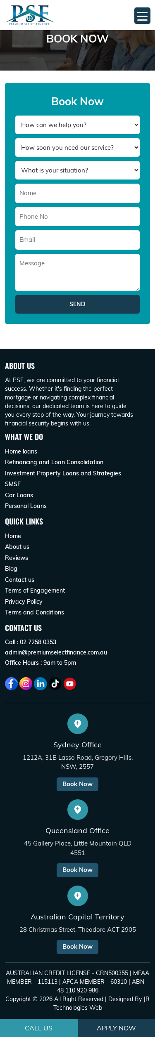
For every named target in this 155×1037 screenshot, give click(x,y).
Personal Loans (26, 506)
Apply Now (116, 1028)
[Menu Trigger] (142, 15)
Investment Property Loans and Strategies (63, 473)
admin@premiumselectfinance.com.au (56, 652)
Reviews (16, 558)
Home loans (21, 451)
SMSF (13, 484)
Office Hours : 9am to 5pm (40, 662)
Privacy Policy (24, 601)
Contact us (19, 579)
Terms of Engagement (35, 590)
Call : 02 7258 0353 (30, 642)
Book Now (77, 784)
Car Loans (19, 495)
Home (13, 536)
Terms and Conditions (34, 612)
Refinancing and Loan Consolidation (54, 462)
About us (17, 546)
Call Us (38, 1028)
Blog (11, 568)
